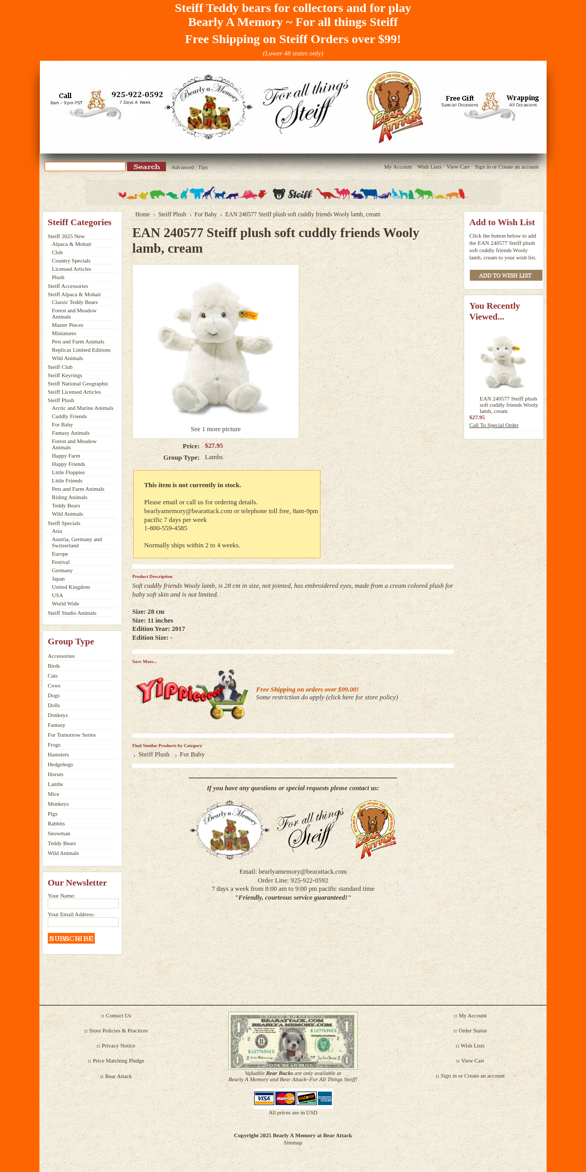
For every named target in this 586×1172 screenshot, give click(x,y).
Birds (54, 666)
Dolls (54, 705)
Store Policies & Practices (118, 1030)
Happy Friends (68, 464)
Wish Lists (429, 166)
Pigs (53, 813)
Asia (57, 531)
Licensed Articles (71, 269)
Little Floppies (68, 472)
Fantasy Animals (71, 433)
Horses (55, 774)
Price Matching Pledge (118, 1060)
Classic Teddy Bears (74, 302)
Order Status (472, 1030)
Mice (53, 794)
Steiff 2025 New (66, 236)
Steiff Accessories (68, 286)
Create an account (518, 166)
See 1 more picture (216, 429)
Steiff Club (60, 367)
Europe (60, 553)
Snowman (59, 833)
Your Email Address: (71, 914)
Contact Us (118, 1015)
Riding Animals (70, 497)
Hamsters (58, 754)
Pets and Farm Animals (78, 341)
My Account (398, 166)
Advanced (182, 167)
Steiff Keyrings (65, 375)
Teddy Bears (66, 505)
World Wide (65, 603)
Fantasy (56, 725)
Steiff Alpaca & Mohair (74, 294)
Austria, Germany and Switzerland (77, 542)
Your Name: (61, 895)
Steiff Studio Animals (72, 613)
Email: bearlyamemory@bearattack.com (292, 871)
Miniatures (64, 333)
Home (142, 214)
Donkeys (58, 715)
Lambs (55, 784)
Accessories (61, 656)
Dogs (54, 695)
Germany (62, 570)
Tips (203, 167)
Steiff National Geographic (78, 383)
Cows (54, 685)
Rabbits (56, 823)
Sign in (483, 166)
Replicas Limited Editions (81, 350)
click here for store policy (362, 697)
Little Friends (67, 480)
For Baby (62, 424)
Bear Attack (118, 1076)
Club (57, 252)
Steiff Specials (64, 523)
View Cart (458, 166)
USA (57, 595)
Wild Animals (67, 358)
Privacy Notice (118, 1045)
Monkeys (58, 804)
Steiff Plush (61, 400)
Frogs (54, 744)
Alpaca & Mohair (72, 244)
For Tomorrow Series (72, 735)
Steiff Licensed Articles (74, 392)
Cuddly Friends (69, 416)
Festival (60, 562)
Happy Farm (66, 455)
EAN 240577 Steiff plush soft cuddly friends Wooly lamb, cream (509, 404)
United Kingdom (71, 587)
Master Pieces (67, 325)
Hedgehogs (60, 764)
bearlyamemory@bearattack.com (188, 511)
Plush (58, 277)
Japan (58, 578)
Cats (53, 675)
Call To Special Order (494, 425)
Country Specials (71, 260)
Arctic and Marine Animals (83, 408)
